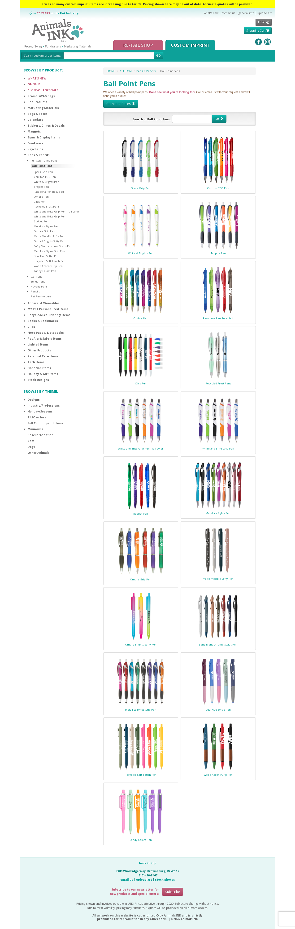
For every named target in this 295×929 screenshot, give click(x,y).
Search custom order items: (42, 56)
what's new (211, 13)
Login (263, 22)
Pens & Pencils (146, 71)
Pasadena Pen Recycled (218, 318)
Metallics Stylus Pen (218, 513)
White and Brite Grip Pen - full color (140, 448)
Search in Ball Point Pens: (152, 119)
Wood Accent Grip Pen (218, 774)
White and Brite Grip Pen (218, 448)
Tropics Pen (218, 253)
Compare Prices (120, 103)
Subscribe (172, 891)
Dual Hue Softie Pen (218, 709)
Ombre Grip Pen (140, 579)
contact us (228, 13)
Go (219, 119)
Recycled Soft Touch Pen (140, 774)
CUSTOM (126, 71)
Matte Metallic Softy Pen (218, 578)
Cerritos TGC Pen (218, 188)
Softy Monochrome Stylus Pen (218, 644)
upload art (264, 13)
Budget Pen (140, 513)
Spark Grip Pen (140, 188)
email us (126, 880)
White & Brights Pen (140, 253)
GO (158, 56)
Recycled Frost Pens (218, 383)
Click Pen (141, 383)
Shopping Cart (257, 31)
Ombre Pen (140, 318)
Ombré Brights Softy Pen (140, 644)
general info (246, 13)
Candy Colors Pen (141, 840)
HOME (111, 71)
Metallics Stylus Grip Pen (140, 709)
